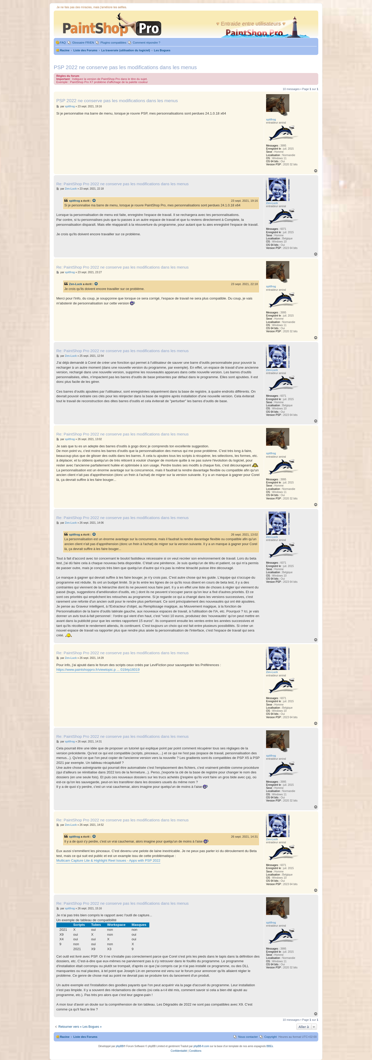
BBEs (270, 1046)
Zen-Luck (75, 284)
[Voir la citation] (94, 200)
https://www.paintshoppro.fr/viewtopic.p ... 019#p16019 (98, 669)
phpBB (119, 1046)
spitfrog (74, 200)
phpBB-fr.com (201, 1046)
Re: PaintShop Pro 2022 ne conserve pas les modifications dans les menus (122, 184)
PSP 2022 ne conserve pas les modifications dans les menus (125, 67)
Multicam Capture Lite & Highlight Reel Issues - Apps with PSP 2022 (108, 860)
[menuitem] (60, 42)
